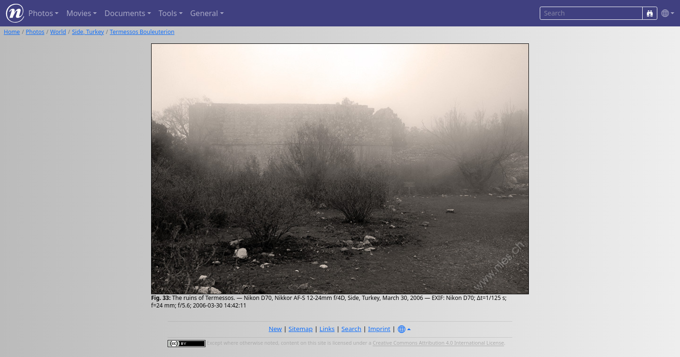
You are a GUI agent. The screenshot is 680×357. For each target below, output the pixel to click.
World (58, 32)
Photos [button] (40, 13)
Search (351, 328)
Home (12, 32)
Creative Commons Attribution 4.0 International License (438, 343)
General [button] (204, 13)
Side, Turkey (88, 32)
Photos (35, 32)
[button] (665, 13)
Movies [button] (78, 13)
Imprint (379, 328)
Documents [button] (124, 13)
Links (327, 328)
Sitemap (301, 328)
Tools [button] (168, 13)
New (275, 328)
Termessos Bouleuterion (142, 32)
